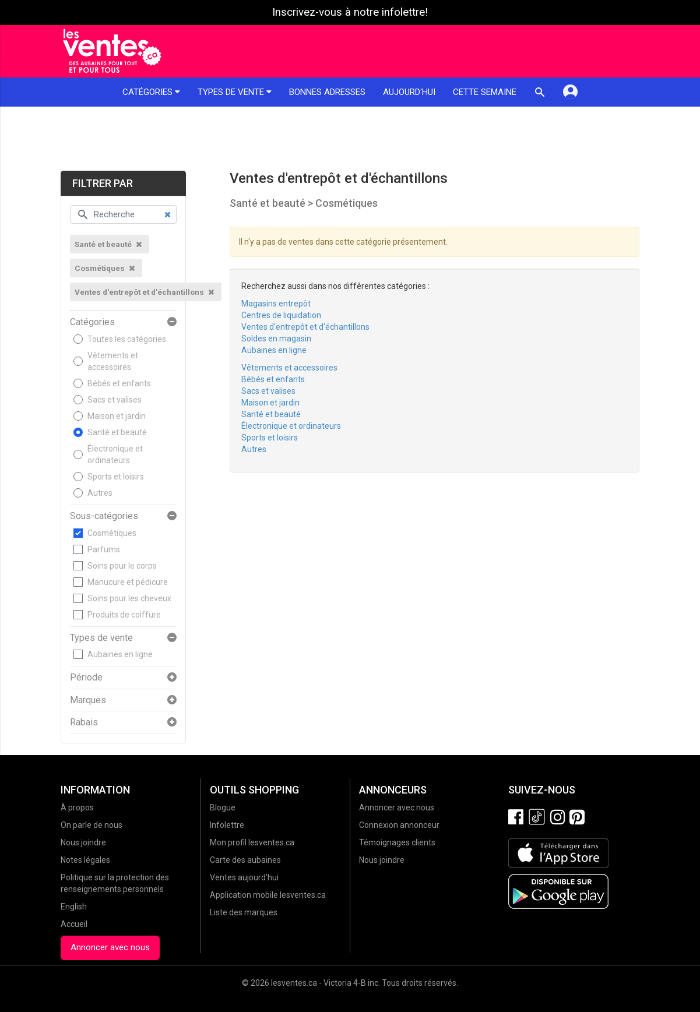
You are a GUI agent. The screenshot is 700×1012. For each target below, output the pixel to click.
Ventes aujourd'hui (244, 877)
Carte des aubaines (245, 860)
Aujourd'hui (409, 92)
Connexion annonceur (399, 825)
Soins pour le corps (122, 565)
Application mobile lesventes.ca (268, 895)
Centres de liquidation (281, 315)
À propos (77, 807)
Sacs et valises (114, 399)
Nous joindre (83, 842)
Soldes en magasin (276, 338)
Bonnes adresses (327, 92)
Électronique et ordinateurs (115, 454)
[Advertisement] (350, 138)
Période (86, 677)
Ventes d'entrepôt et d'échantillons (305, 327)
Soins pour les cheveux (129, 598)
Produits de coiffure (124, 614)
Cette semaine (484, 92)
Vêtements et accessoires (112, 361)
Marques (88, 700)
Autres (99, 493)
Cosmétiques (111, 533)
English (74, 906)
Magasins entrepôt (276, 303)
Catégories (151, 92)
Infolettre (227, 825)
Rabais (84, 722)
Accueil (74, 924)
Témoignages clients (397, 842)
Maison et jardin (116, 416)
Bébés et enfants (119, 383)
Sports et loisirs (115, 476)
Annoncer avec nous (110, 947)
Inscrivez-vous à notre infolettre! (350, 12)
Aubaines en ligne (120, 654)
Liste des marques (243, 912)
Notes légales (85, 860)
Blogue (222, 807)
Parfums (103, 549)
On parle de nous (91, 825)
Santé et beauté (117, 432)
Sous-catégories (104, 516)
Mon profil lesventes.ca (252, 842)
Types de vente (235, 92)
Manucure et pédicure (127, 582)
